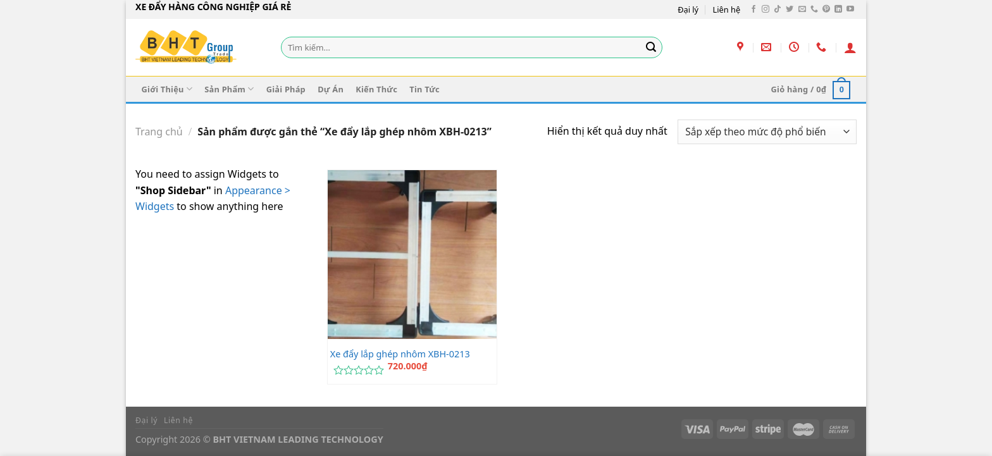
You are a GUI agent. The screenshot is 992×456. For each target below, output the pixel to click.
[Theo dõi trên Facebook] (753, 9)
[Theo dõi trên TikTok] (777, 9)
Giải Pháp (286, 89)
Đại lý (688, 9)
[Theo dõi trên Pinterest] (826, 9)
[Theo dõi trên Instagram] (765, 9)
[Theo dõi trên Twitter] (789, 9)
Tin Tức (424, 89)
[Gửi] (651, 47)
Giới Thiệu (167, 89)
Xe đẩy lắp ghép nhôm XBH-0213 (400, 354)
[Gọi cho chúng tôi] (814, 9)
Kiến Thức (376, 89)
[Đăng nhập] (850, 47)
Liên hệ (727, 9)
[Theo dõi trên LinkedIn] (838, 9)
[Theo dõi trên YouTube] (850, 9)
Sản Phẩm (229, 89)
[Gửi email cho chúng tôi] (802, 9)
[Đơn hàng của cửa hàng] (767, 132)
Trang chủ (159, 132)
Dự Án (331, 89)
